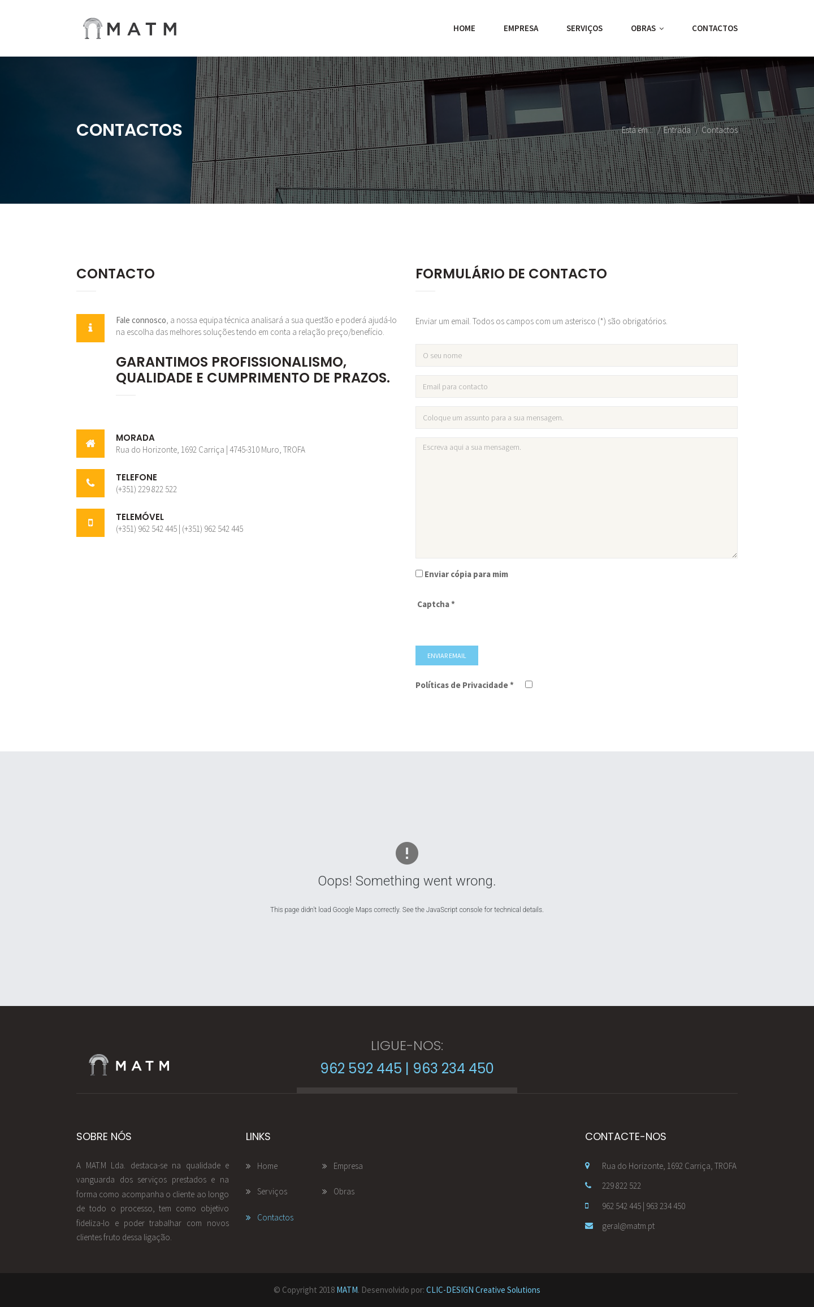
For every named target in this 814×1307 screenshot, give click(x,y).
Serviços (584, 28)
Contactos (715, 28)
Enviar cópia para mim (466, 574)
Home (464, 28)
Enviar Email (446, 655)
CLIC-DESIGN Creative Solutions (483, 1289)
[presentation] (558, 615)
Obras (647, 28)
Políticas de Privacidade (464, 685)
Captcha (436, 604)
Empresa (521, 28)
